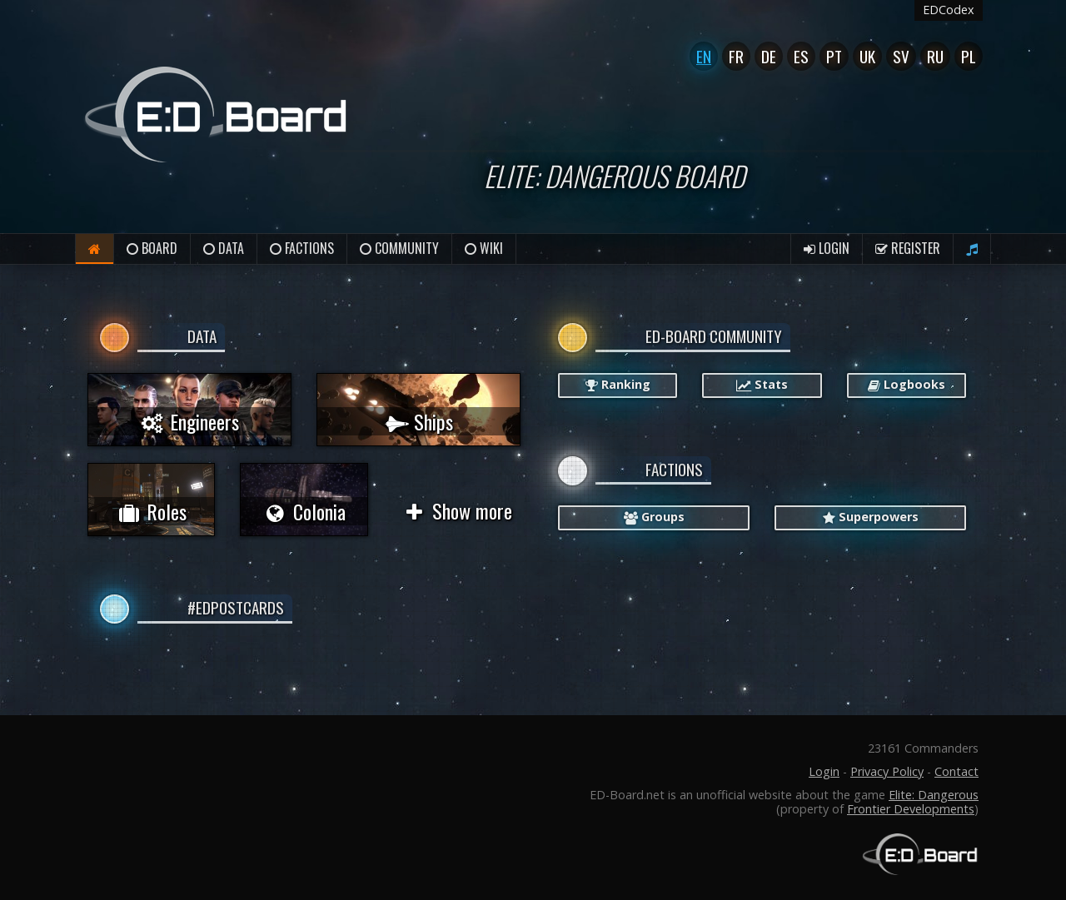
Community (399, 248)
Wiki (484, 248)
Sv (901, 56)
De (768, 56)
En (703, 56)
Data (223, 248)
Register (907, 248)
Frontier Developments (910, 809)
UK (867, 56)
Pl (968, 56)
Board (152, 248)
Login (826, 248)
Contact (956, 771)
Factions (302, 248)
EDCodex (948, 9)
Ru (935, 56)
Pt (834, 56)
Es (801, 56)
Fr (736, 56)
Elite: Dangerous (934, 795)
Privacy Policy (887, 771)
